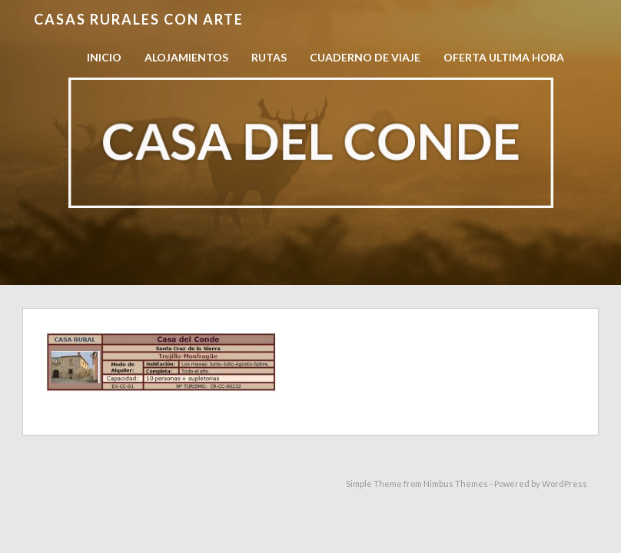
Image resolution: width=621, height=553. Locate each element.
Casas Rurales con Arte (139, 19)
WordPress (564, 483)
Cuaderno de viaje (365, 57)
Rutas (269, 57)
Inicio (104, 57)
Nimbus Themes (455, 483)
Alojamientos (186, 57)
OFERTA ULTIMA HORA (503, 57)
